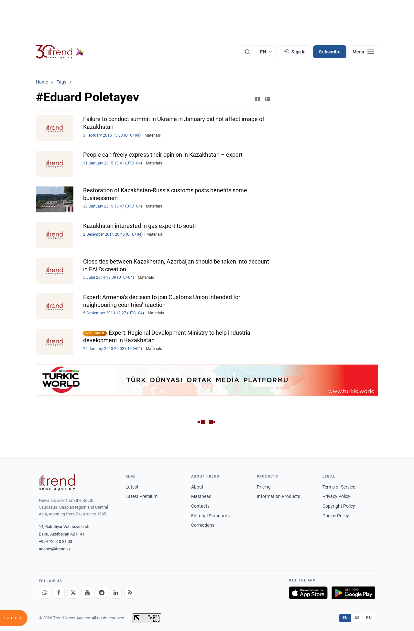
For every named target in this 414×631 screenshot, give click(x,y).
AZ (357, 617)
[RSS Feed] (130, 593)
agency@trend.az (55, 548)
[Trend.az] (60, 52)
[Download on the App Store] (308, 592)
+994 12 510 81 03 (55, 541)
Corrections (202, 525)
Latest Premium (141, 496)
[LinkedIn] (116, 593)
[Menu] (363, 51)
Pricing (264, 487)
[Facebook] (59, 593)
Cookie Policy (335, 515)
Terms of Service (338, 487)
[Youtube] (87, 593)
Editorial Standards (210, 515)
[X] (73, 593)
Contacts (200, 506)
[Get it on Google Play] (353, 592)
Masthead (201, 496)
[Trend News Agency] (57, 482)
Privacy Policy (336, 496)
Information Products (278, 496)
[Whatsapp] (44, 593)
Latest (131, 487)
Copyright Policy (338, 506)
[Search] (247, 51)
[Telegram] (101, 593)
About (197, 487)
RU (369, 617)
